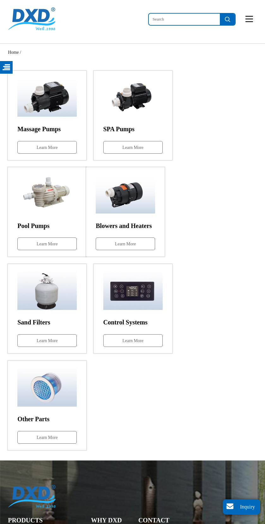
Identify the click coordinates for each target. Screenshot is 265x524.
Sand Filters (18, 477)
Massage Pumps (22, 440)
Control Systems (22, 487)
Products (98, 449)
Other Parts (18, 496)
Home (13, 52)
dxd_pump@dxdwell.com (176, 473)
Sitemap (126, 519)
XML (141, 519)
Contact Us (101, 477)
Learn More (46, 147)
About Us (99, 468)
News (96, 459)
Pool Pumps (18, 459)
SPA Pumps (18, 449)
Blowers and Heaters (26, 468)
